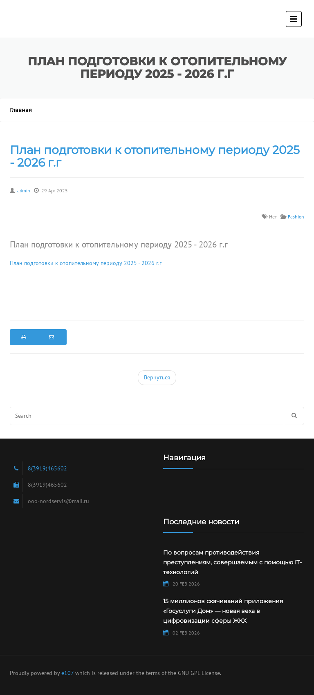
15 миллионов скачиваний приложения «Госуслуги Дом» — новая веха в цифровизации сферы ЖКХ (223, 610)
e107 (67, 673)
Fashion (296, 217)
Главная (21, 110)
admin (23, 190)
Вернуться (157, 377)
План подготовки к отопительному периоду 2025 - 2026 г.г (155, 156)
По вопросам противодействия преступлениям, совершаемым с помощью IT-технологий (232, 562)
